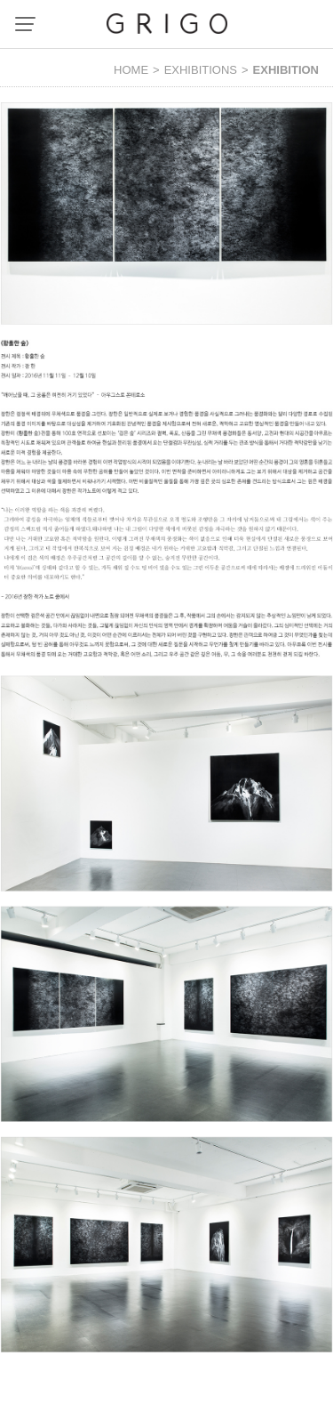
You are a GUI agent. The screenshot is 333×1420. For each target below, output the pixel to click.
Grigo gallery (167, 23)
